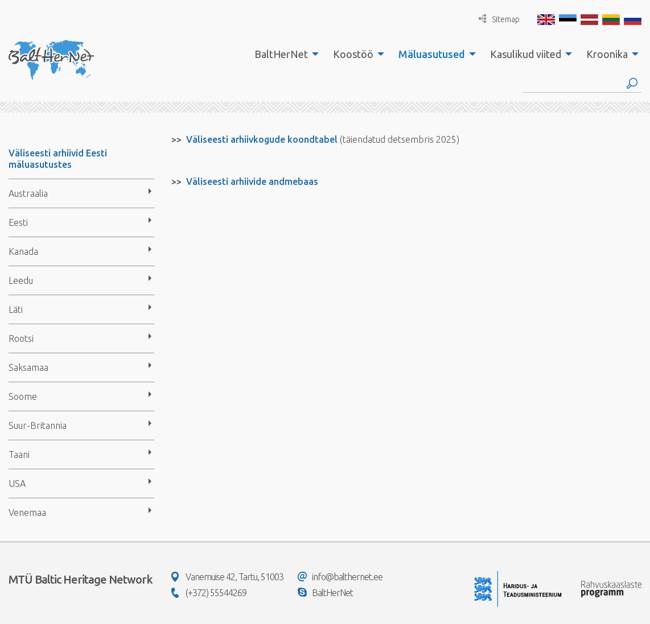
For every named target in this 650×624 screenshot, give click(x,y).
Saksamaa (28, 367)
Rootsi (21, 338)
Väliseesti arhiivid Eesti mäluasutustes (58, 159)
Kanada (23, 251)
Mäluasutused (431, 54)
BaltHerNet (281, 54)
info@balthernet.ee (340, 577)
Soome (23, 396)
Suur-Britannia (38, 425)
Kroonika (607, 54)
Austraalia (28, 193)
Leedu (21, 280)
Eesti (18, 222)
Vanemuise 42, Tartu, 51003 (227, 577)
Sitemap (499, 19)
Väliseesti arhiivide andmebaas (252, 181)
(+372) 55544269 (208, 593)
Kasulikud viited (525, 54)
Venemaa (27, 512)
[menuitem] (283, 54)
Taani (19, 454)
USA (17, 483)
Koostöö (353, 54)
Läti (16, 309)
